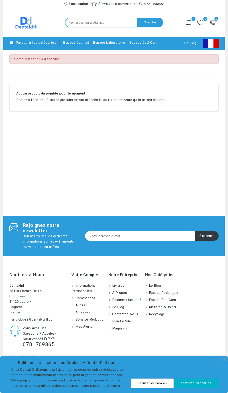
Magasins (119, 328)
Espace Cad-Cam (143, 42)
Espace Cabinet (76, 42)
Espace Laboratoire (109, 42)
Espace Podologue (163, 292)
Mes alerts (83, 326)
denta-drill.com (108, 385)
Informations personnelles (83, 288)
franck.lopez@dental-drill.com (32, 319)
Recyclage (156, 314)
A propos (119, 292)
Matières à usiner (162, 307)
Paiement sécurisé (126, 299)
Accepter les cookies (195, 383)
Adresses (82, 312)
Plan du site (121, 321)
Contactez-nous (26, 275)
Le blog (117, 307)
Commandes (84, 298)
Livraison (118, 285)
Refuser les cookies (152, 383)
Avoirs (79, 305)
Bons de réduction (89, 319)
